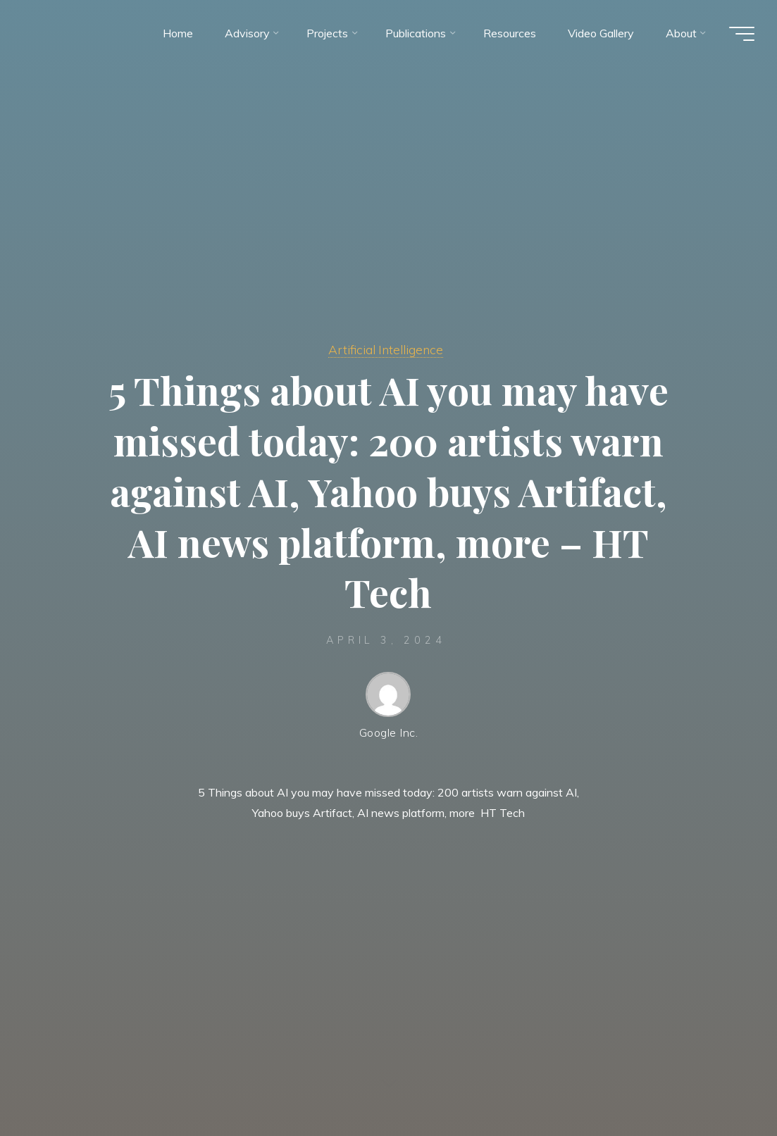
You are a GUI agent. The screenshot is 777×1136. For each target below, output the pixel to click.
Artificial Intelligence (385, 349)
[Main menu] (741, 34)
